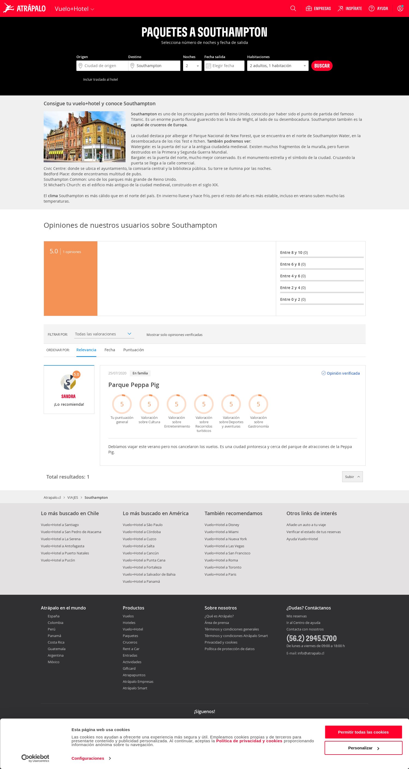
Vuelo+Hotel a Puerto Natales (65, 553)
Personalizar (363, 748)
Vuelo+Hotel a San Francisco (227, 553)
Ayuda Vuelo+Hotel (302, 538)
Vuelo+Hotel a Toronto (223, 567)
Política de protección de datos (230, 648)
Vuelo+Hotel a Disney (222, 524)
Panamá (54, 635)
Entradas (130, 655)
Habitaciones (258, 56)
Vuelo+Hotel (133, 629)
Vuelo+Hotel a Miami (221, 531)
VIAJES (72, 497)
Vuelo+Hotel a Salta (138, 545)
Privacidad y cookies (221, 642)
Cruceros (130, 642)
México (53, 661)
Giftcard (129, 668)
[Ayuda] (378, 8)
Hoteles (129, 622)
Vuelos (128, 616)
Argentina (56, 655)
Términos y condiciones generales (232, 629)
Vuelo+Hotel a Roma (221, 560)
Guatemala (56, 648)
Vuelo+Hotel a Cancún (141, 553)
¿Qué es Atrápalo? (219, 616)
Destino (134, 56)
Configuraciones (87, 758)
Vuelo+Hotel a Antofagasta (62, 545)
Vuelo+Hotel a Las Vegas (224, 545)
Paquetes (130, 635)
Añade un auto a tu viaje (306, 524)
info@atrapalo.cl (311, 653)
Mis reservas (296, 616)
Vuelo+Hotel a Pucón (58, 560)
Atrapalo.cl (52, 497)
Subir (352, 476)
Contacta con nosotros (305, 629)
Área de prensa (217, 622)
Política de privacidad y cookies (249, 740)
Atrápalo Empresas (138, 681)
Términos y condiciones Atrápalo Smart (236, 635)
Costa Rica (56, 642)
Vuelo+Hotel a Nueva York (226, 538)
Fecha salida (214, 56)
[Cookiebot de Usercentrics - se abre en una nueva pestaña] (35, 758)
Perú (51, 629)
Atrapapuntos (134, 674)
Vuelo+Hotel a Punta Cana (144, 560)
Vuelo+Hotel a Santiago (60, 524)
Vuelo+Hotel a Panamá (141, 581)
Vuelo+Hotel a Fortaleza (142, 567)
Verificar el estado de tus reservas (313, 531)
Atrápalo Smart (135, 688)
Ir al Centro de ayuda (303, 623)
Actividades (132, 661)
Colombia (55, 622)
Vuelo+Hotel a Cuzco (139, 538)
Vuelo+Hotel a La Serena (60, 538)
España (53, 616)
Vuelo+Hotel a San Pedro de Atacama (71, 531)
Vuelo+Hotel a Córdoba (142, 531)
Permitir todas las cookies (363, 732)
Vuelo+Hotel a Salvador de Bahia (149, 574)
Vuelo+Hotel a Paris (220, 574)
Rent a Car (131, 648)
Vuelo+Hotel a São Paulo (143, 524)
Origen (82, 56)
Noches (189, 56)
